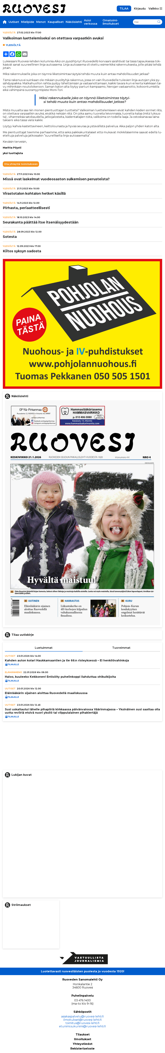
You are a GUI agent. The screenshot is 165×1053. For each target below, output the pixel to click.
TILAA (124, 8)
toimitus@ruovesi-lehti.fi (82, 1023)
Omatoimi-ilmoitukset (111, 22)
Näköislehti (74, 22)
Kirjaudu (140, 8)
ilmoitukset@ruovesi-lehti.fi (82, 1019)
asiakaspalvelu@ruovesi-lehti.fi (82, 1016)
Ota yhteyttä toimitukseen (21, 164)
